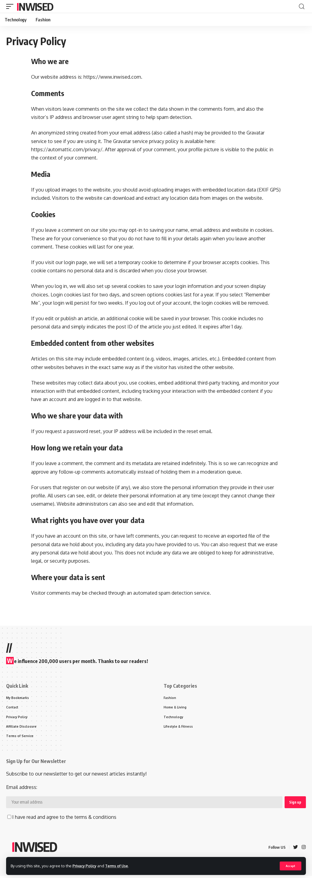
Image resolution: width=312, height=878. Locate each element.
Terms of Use (120, 865)
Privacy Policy (86, 865)
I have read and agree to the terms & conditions (61, 819)
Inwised (34, 6)
